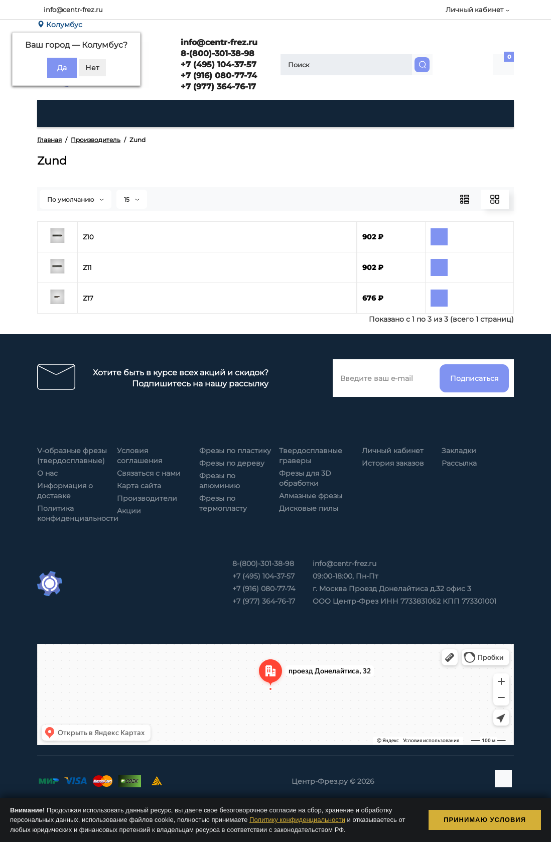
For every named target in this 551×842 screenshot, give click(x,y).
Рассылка (459, 463)
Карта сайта (139, 485)
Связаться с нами (149, 473)
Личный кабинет (393, 450)
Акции (129, 510)
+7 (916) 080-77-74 (217, 75)
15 (132, 199)
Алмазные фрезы (310, 495)
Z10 (88, 237)
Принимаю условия (485, 819)
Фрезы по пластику (235, 450)
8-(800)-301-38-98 (216, 53)
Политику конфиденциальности (297, 819)
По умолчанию (75, 199)
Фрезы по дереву (231, 463)
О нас (47, 473)
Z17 (88, 298)
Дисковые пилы (308, 508)
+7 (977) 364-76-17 (217, 86)
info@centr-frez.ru (73, 10)
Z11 (87, 267)
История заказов (393, 463)
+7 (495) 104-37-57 (217, 64)
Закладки (459, 450)
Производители (147, 498)
